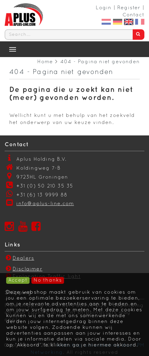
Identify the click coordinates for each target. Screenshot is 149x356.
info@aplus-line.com (45, 204)
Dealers (19, 258)
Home (45, 62)
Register (129, 8)
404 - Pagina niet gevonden (100, 62)
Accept (17, 280)
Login (103, 8)
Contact (133, 15)
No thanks (48, 280)
